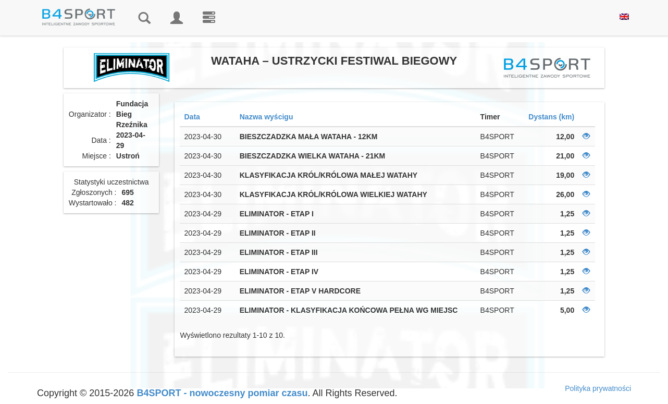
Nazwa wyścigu (266, 117)
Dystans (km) (551, 117)
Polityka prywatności (598, 388)
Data (192, 117)
